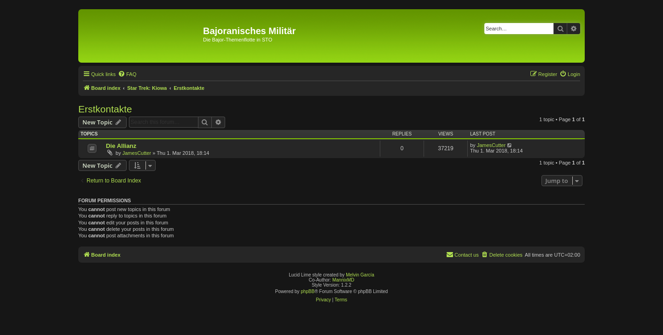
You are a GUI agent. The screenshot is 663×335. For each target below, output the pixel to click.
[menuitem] (127, 74)
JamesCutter (136, 153)
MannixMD (343, 279)
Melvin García (360, 274)
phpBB (307, 291)
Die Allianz (121, 145)
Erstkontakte (105, 109)
